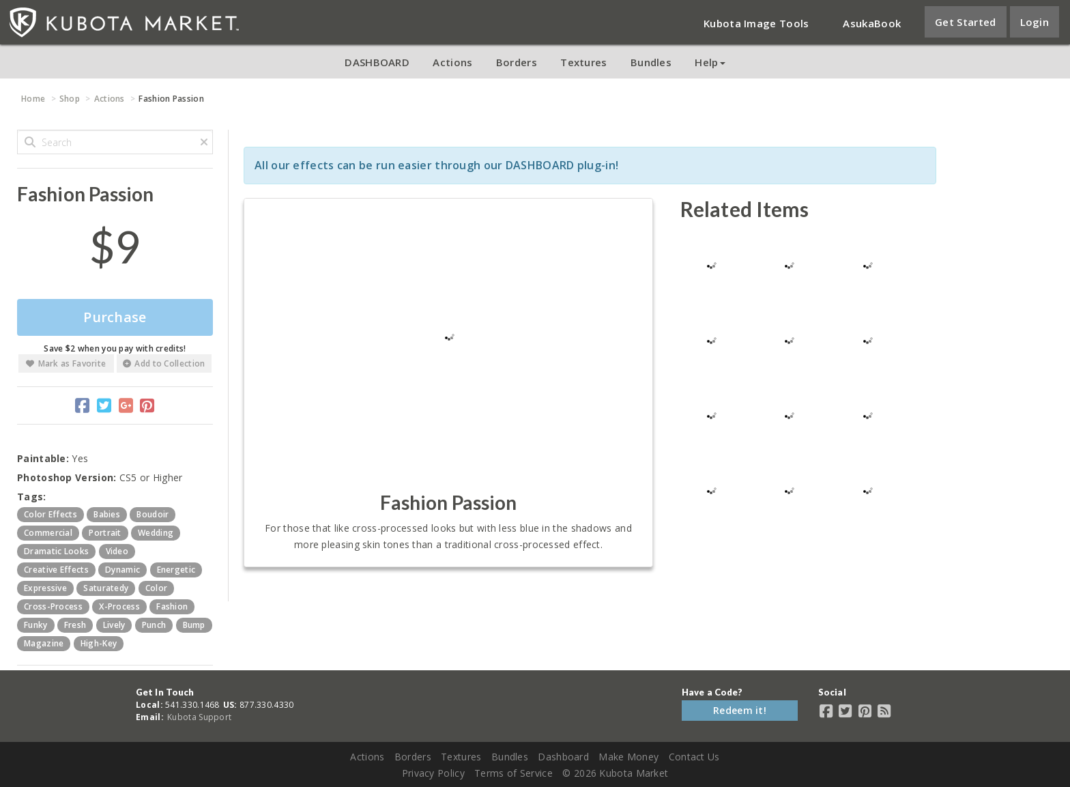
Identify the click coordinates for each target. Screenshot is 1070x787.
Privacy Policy (433, 773)
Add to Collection (164, 363)
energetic (176, 569)
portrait (105, 533)
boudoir (152, 514)
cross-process (53, 606)
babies (106, 514)
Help (710, 62)
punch (154, 625)
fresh (75, 625)
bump (194, 625)
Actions (452, 62)
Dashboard (563, 756)
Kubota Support (199, 717)
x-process (119, 606)
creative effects (56, 569)
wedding (155, 533)
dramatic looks (56, 551)
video (117, 551)
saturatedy (105, 588)
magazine (43, 643)
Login (1035, 22)
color (156, 588)
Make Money (628, 756)
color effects (50, 514)
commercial (48, 533)
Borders (516, 62)
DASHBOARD (377, 62)
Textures (583, 62)
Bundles (651, 62)
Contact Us (694, 756)
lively (114, 625)
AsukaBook (872, 23)
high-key (99, 643)
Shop (69, 98)
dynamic (122, 569)
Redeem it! (739, 710)
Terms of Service (513, 773)
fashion (172, 606)
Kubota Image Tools (756, 23)
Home (33, 98)
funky (36, 625)
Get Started (965, 22)
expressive (45, 588)
